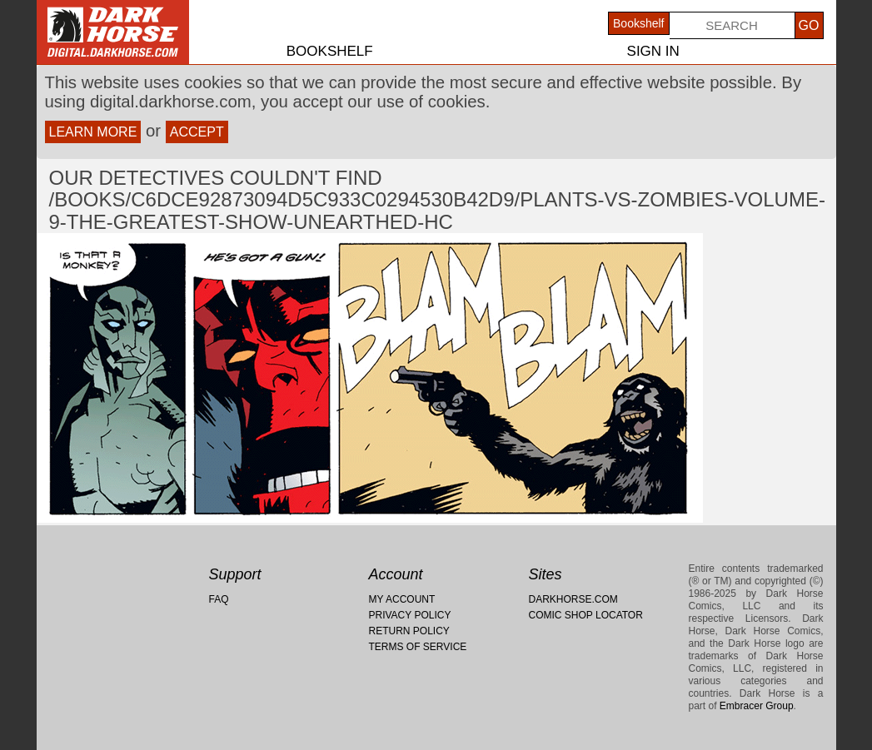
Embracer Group (757, 706)
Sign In (653, 51)
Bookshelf (330, 51)
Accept (197, 132)
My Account (402, 599)
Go (809, 25)
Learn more (93, 132)
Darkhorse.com (573, 599)
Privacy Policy (410, 615)
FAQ (219, 599)
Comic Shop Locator (586, 615)
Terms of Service (418, 647)
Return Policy (409, 631)
